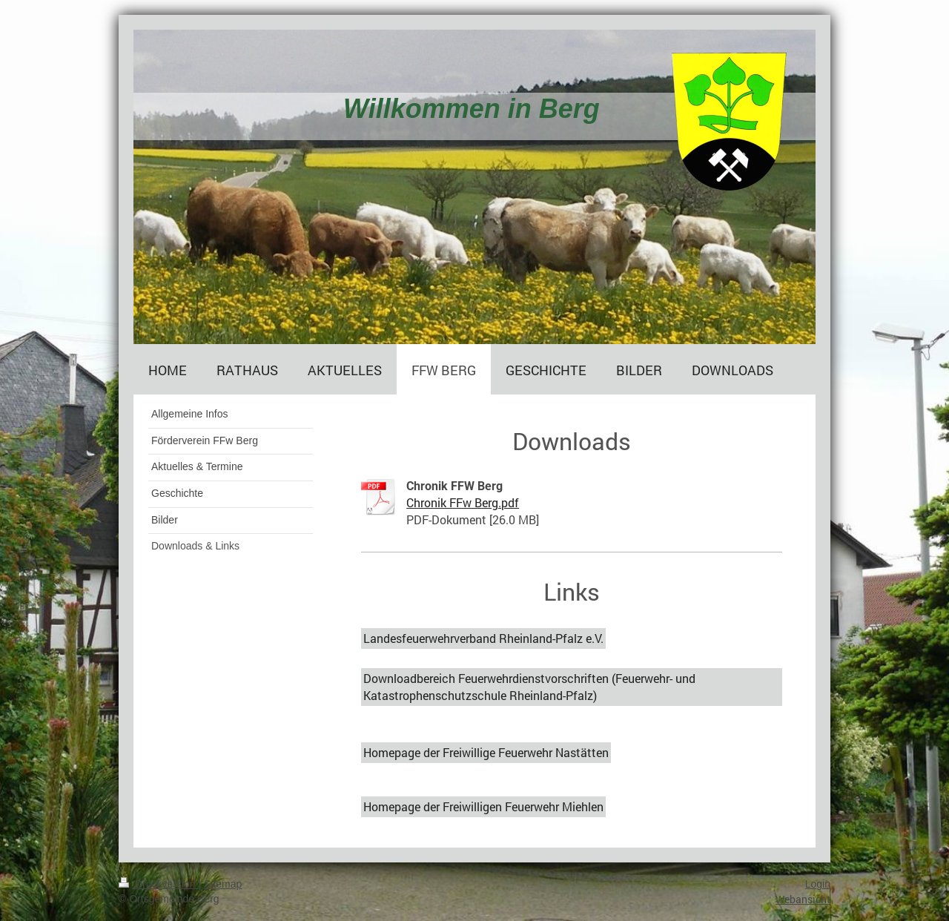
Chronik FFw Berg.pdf (462, 502)
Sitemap (223, 884)
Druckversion (158, 884)
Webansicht (803, 899)
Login (817, 884)
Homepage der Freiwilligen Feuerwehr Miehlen (483, 806)
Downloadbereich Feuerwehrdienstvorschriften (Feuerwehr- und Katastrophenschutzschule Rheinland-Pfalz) (529, 686)
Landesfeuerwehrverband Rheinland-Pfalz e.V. (483, 638)
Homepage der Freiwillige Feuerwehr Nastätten (486, 752)
